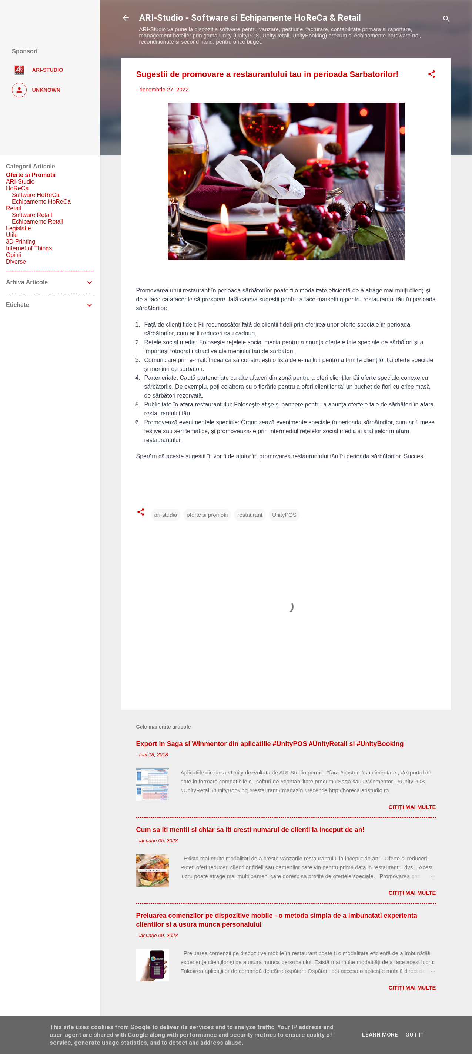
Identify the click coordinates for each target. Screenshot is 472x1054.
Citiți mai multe (412, 807)
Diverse (16, 261)
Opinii (13, 255)
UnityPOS (284, 515)
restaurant (249, 515)
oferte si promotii (207, 515)
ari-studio (165, 515)
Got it (414, 1034)
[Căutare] (446, 20)
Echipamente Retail (37, 221)
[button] (431, 75)
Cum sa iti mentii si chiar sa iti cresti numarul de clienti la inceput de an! (250, 829)
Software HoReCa (36, 195)
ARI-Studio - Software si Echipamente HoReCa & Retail (250, 18)
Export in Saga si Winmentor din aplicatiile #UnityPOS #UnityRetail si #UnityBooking (270, 743)
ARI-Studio (20, 181)
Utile (12, 235)
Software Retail (32, 215)
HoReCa (17, 188)
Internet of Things (29, 248)
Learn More (380, 1034)
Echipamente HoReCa (41, 201)
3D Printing (20, 241)
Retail (13, 208)
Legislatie (18, 228)
